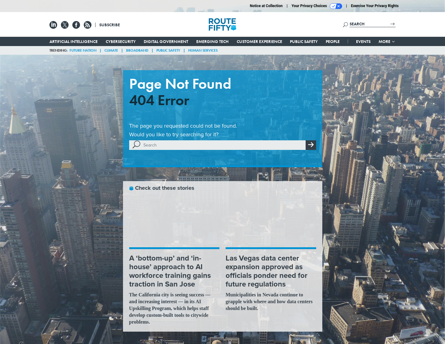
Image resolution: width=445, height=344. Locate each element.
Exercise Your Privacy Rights (375, 6)
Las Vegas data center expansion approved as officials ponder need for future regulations (266, 271)
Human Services (203, 50)
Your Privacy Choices (317, 6)
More (387, 41)
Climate (111, 50)
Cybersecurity (121, 41)
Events (363, 41)
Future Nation (83, 50)
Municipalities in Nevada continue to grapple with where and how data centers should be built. (269, 301)
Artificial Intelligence (73, 41)
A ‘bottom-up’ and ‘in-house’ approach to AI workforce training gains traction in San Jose (170, 271)
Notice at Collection (266, 6)
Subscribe (109, 25)
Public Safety (304, 41)
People (333, 41)
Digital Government (166, 41)
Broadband (137, 50)
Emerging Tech (212, 41)
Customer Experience (259, 41)
